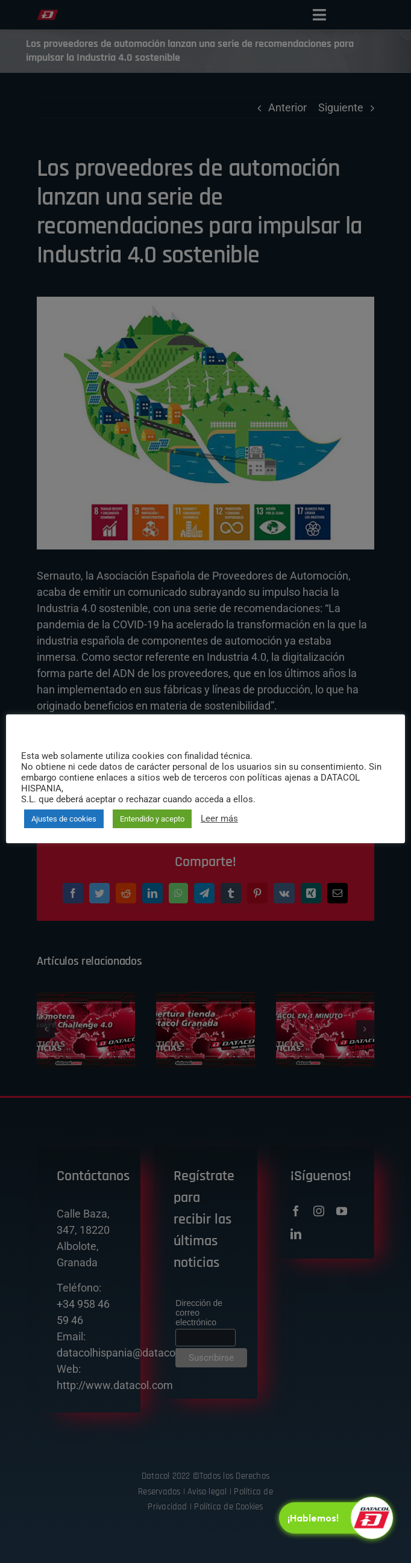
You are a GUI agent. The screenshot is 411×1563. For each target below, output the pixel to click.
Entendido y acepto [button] (152, 818)
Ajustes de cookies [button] (63, 818)
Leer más (219, 818)
